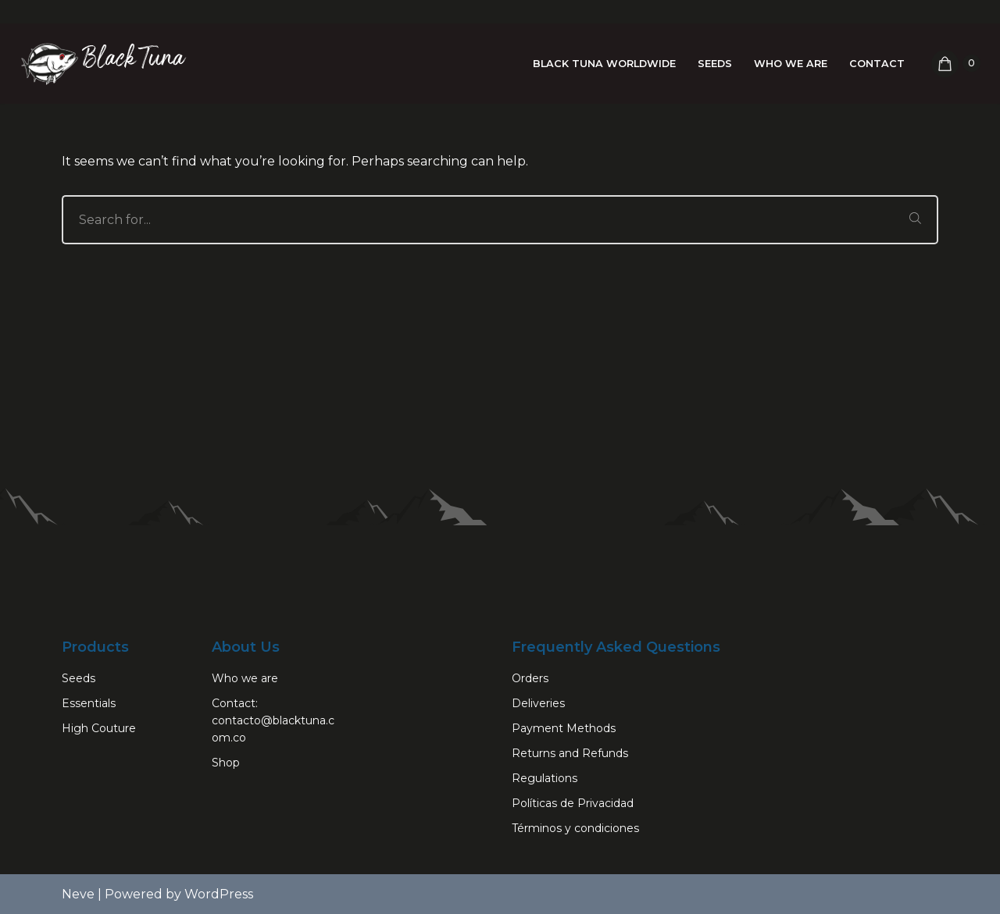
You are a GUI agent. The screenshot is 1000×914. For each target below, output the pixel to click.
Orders (530, 678)
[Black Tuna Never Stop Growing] (101, 63)
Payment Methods (564, 728)
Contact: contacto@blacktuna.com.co (273, 720)
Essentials (89, 703)
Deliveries (538, 703)
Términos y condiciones (575, 828)
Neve (78, 894)
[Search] (478, 219)
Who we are (790, 63)
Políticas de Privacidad (573, 803)
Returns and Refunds (570, 753)
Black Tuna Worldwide (604, 63)
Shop (226, 763)
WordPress (218, 894)
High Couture (99, 728)
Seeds (715, 63)
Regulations (544, 778)
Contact (877, 63)
